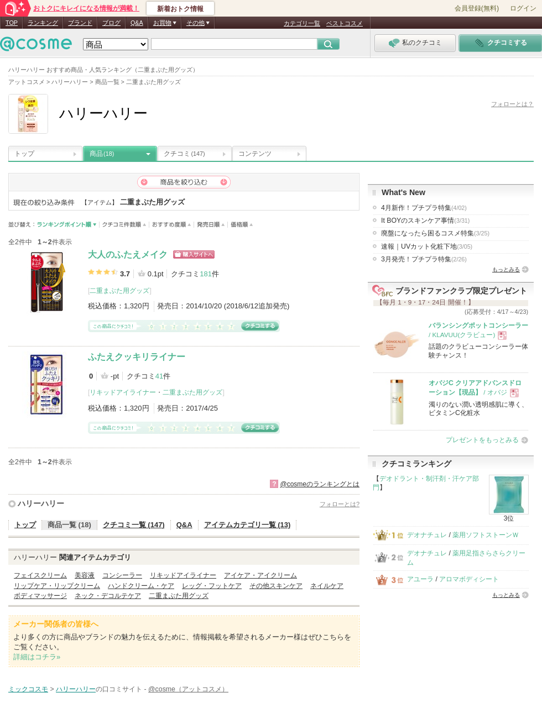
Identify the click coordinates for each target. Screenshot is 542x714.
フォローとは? (339, 504)
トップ (24, 154)
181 (206, 274)
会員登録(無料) (477, 8)
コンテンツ (255, 154)
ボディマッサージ (40, 596)
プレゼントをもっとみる (482, 440)
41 (159, 376)
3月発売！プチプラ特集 (424, 259)
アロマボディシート (469, 579)
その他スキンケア (276, 586)
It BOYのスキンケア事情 (425, 220)
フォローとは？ (512, 104)
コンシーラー (122, 575)
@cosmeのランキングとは (319, 484)
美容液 (85, 575)
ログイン (523, 8)
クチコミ (184, 154)
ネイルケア (326, 586)
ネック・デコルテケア (108, 596)
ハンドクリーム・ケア (141, 586)
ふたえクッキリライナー (136, 356)
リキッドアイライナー (123, 392)
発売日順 (211, 225)
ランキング (43, 22)
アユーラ (420, 579)
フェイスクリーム (40, 575)
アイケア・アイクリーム (260, 575)
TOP (12, 22)
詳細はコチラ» (36, 657)
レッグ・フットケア (212, 586)
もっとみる (506, 269)
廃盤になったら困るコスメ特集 (435, 233)
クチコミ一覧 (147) (134, 525)
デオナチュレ (427, 535)
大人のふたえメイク (128, 254)
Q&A (137, 22)
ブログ (111, 22)
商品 (102, 154)
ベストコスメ (344, 23)
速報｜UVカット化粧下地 (426, 246)
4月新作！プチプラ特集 (424, 208)
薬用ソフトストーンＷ (485, 535)
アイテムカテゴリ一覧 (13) (247, 525)
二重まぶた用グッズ (119, 291)
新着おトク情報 (180, 9)
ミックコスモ (28, 689)
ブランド (80, 22)
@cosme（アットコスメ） (188, 689)
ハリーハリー (41, 503)
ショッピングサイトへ (194, 254)
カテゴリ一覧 (302, 23)
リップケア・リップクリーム (57, 586)
